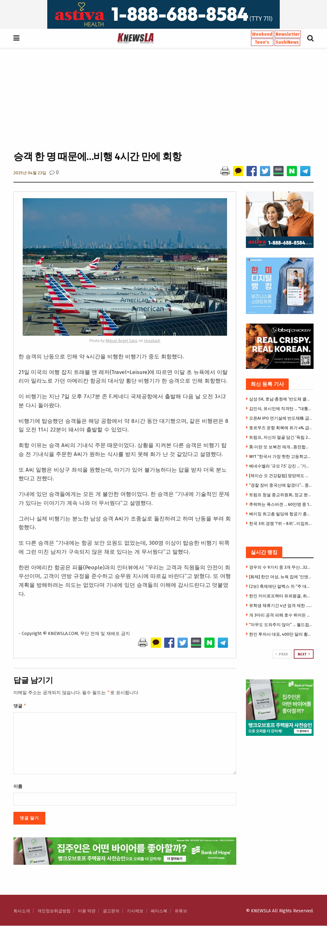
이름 (17, 787)
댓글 (20, 706)
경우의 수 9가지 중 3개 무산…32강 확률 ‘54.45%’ (280, 567)
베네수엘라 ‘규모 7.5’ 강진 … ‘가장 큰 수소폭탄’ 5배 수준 (280, 466)
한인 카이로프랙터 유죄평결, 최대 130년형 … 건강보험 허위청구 (280, 596)
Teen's (262, 42)
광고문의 (111, 912)
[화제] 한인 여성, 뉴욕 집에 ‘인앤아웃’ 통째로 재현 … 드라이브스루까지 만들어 (280, 576)
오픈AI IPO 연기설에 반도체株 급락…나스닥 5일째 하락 (280, 418)
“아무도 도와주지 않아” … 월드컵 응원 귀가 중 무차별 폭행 (280, 624)
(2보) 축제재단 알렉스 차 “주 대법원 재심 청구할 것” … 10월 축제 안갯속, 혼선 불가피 (280, 586)
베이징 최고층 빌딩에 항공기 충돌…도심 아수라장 (280, 514)
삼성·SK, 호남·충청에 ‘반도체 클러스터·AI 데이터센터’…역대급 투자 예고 (280, 399)
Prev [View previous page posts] (281, 654)
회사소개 (21, 912)
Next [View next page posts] (304, 654)
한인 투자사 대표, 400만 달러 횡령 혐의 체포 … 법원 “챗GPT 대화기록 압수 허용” (280, 634)
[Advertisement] (163, 98)
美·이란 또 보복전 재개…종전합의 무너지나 (280, 447)
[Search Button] (310, 38)
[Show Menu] (16, 38)
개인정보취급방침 (54, 912)
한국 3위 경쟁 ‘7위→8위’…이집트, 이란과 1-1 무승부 (280, 523)
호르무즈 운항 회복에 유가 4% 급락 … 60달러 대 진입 (280, 427)
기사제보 (135, 912)
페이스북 (159, 912)
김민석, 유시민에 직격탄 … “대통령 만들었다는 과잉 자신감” (280, 408)
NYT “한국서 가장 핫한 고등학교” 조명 (280, 456)
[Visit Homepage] (135, 38)
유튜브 (181, 912)
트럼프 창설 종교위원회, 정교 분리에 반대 (280, 494)
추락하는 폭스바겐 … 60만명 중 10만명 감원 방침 (280, 504)
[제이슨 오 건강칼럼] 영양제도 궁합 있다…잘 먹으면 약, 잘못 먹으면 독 (280, 475)
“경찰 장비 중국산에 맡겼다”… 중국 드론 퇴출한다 (280, 485)
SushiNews (287, 42)
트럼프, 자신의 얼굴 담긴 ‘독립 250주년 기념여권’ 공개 (280, 437)
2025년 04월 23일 (29, 172)
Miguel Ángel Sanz (122, 341)
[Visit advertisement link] (163, 14)
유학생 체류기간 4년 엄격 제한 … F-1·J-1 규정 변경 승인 (280, 605)
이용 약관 (86, 912)
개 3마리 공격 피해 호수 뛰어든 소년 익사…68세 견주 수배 (280, 615)
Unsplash (152, 341)
